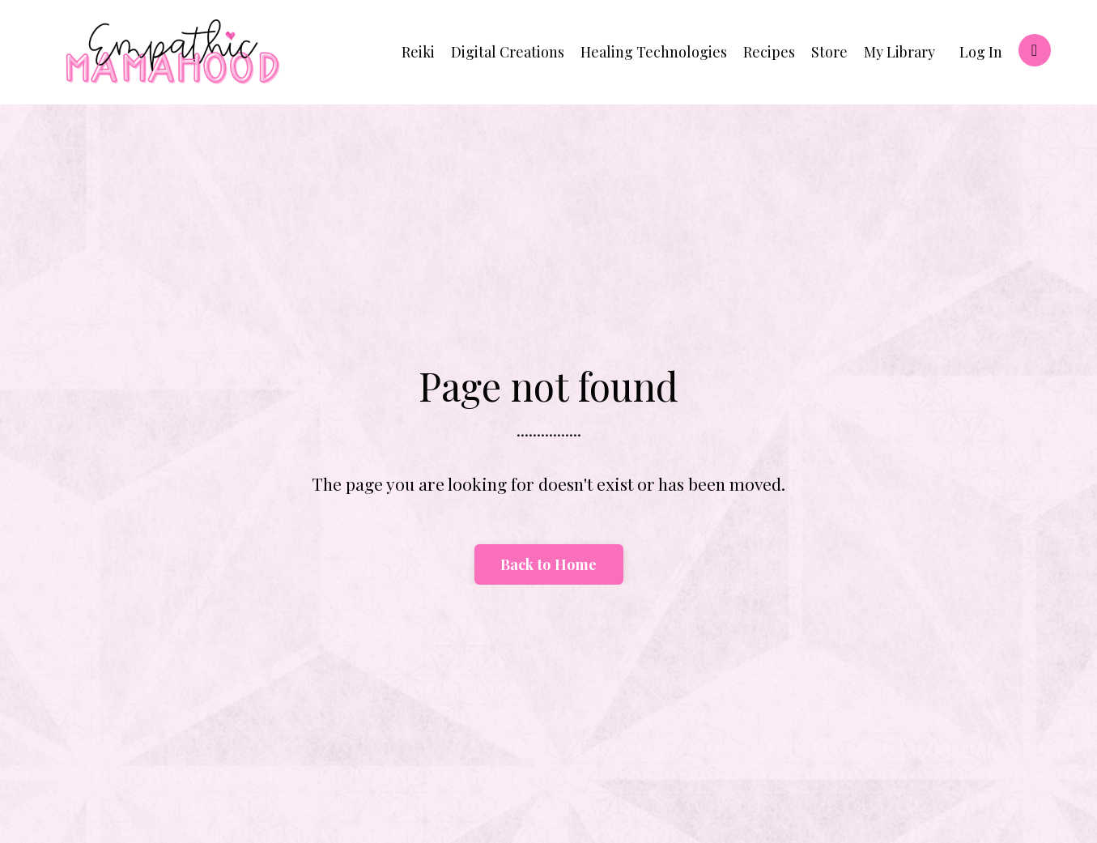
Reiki (418, 52)
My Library (899, 52)
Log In (980, 52)
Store (829, 52)
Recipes (769, 52)
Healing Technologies (653, 52)
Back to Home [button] (548, 564)
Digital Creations (507, 52)
